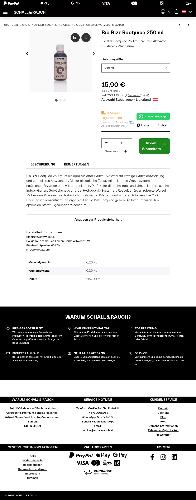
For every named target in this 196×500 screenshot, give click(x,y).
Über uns (163, 413)
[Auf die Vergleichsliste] (75, 37)
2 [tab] (60, 100)
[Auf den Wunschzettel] (86, 37)
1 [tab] (56, 100)
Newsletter (163, 434)
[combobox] (135, 68)
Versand (134, 95)
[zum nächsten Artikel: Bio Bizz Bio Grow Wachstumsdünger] (188, 25)
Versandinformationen (163, 426)
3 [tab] (64, 100)
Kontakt (163, 408)
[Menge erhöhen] (125, 151)
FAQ (163, 421)
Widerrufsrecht (33, 460)
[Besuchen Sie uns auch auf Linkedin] (174, 458)
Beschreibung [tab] (43, 164)
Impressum (32, 473)
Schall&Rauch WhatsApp (98, 421)
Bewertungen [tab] (76, 164)
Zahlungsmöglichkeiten (163, 430)
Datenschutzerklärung (32, 469)
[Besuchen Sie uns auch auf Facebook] (152, 458)
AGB (33, 456)
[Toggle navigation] (5, 10)
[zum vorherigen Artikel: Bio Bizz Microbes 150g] (180, 25)
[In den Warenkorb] (154, 146)
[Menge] (121, 143)
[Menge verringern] (106, 143)
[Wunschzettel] (170, 12)
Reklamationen (32, 465)
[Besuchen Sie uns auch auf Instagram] (163, 458)
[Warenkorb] (176, 12)
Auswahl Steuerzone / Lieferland (129, 100)
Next (93, 53)
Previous (27, 53)
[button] (163, 12)
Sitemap (32, 478)
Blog (163, 417)
